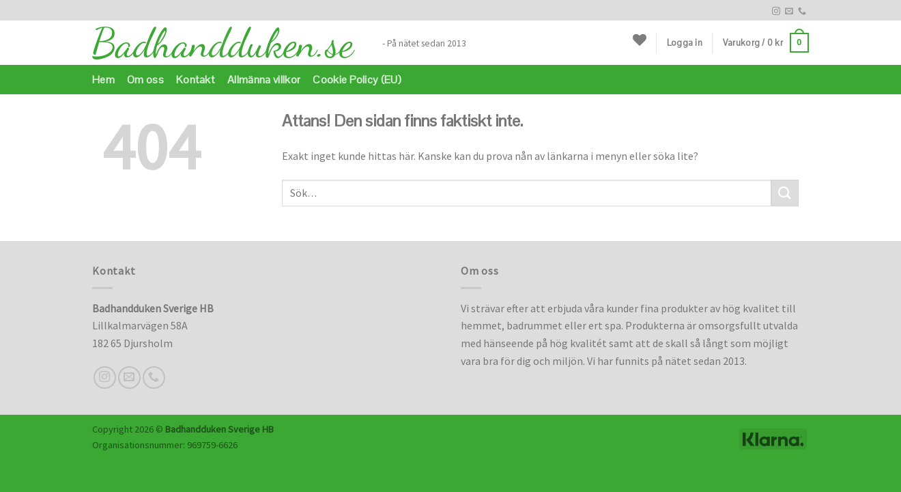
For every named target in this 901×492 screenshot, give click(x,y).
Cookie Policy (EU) (357, 79)
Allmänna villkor (263, 79)
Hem (103, 79)
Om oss (145, 79)
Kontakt (195, 79)
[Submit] (785, 193)
